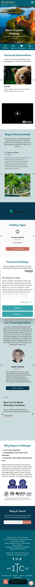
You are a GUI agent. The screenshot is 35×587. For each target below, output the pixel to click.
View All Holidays (17, 249)
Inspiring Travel (6, 576)
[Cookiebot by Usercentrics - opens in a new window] (25, 271)
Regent (15, 576)
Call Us (4, 5)
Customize (17, 314)
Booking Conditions (21, 555)
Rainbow (22, 576)
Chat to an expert (17, 388)
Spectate (29, 576)
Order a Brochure (20, 553)
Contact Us (9, 553)
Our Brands (17, 577)
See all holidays (17, 242)
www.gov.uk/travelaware (25, 499)
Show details (25, 302)
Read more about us (25, 476)
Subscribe (27, 522)
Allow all (17, 308)
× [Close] (25, 580)
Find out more (8, 415)
